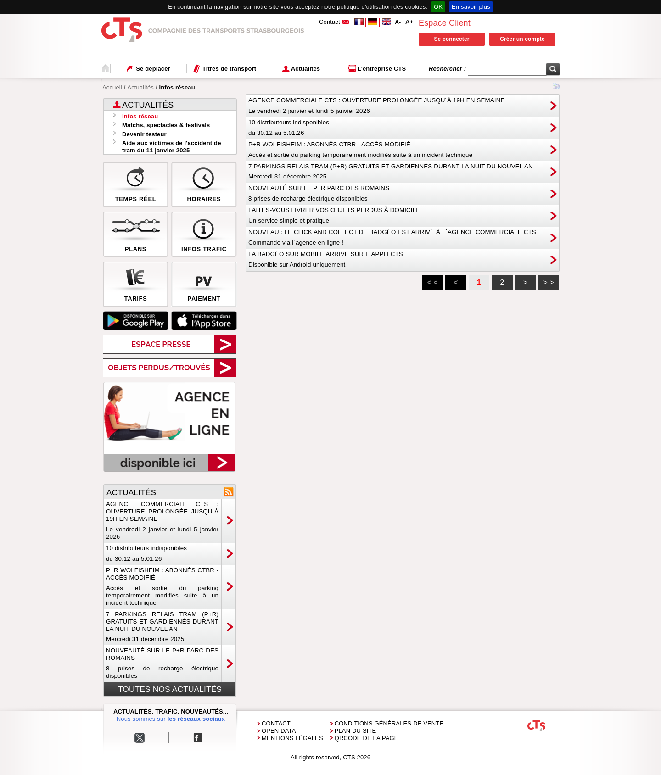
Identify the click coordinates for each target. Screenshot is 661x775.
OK (438, 6)
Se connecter (451, 39)
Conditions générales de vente (389, 723)
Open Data (279, 730)
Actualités (140, 87)
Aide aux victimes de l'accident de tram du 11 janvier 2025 (171, 146)
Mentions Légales (292, 738)
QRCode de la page (366, 738)
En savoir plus (471, 6)
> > (548, 282)
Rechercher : (448, 68)
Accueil (112, 87)
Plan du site (355, 730)
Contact (276, 723)
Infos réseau (140, 116)
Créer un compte (522, 39)
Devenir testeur (144, 134)
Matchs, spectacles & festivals (166, 125)
